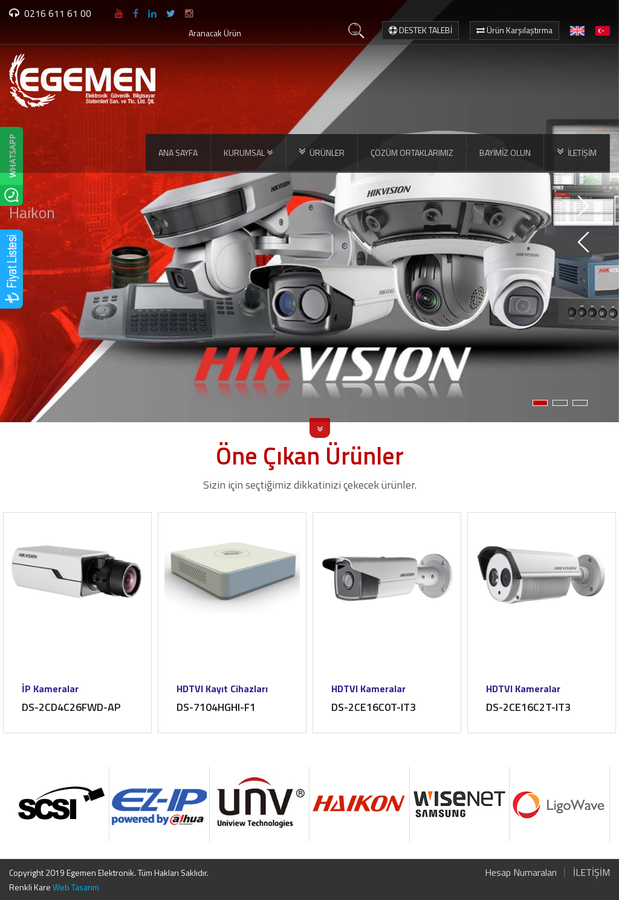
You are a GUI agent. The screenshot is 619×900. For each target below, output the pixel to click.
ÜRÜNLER (322, 152)
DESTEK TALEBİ (420, 30)
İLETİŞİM (577, 152)
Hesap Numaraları (521, 872)
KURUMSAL (248, 153)
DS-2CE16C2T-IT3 (528, 707)
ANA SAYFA (178, 152)
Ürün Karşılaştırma (514, 30)
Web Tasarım (76, 887)
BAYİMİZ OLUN (505, 152)
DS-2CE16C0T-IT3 (373, 707)
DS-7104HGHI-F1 (216, 707)
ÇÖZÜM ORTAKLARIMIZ (412, 152)
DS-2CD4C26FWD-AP (71, 707)
